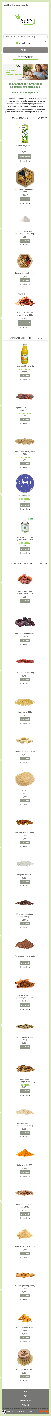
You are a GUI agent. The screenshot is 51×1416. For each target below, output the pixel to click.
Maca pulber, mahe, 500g (25, 1246)
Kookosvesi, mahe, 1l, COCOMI (24, 147)
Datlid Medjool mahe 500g (25, 633)
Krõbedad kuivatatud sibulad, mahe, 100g (25, 1124)
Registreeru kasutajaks (20, 5)
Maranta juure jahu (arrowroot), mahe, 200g (24, 232)
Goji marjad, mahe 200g (24, 673)
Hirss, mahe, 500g (25, 712)
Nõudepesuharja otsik (24, 1370)
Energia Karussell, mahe (25, 273)
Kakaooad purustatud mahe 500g (24, 915)
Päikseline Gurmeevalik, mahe (24, 190)
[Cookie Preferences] (3, 1412)
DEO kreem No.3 (25, 496)
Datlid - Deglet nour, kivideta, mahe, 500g (25, 592)
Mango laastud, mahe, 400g (25, 1329)
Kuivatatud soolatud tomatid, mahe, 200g (25, 314)
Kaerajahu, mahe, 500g (25, 875)
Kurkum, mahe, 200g (25, 1165)
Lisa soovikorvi (24, 161)
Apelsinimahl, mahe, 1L (25, 366)
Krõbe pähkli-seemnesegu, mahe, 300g (25, 1080)
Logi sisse (7, 5)
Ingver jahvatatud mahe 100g (25, 792)
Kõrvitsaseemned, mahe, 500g (25, 1038)
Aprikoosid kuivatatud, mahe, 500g (24, 409)
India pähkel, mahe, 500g (25, 751)
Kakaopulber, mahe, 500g (25, 956)
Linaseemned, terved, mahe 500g (24, 1205)
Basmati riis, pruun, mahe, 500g (25, 453)
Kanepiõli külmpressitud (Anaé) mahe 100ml (25, 538)
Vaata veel (43, 118)
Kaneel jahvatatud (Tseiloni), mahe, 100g (25, 996)
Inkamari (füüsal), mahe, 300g (24, 834)
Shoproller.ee (44, 1411)
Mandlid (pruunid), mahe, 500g (25, 1287)
